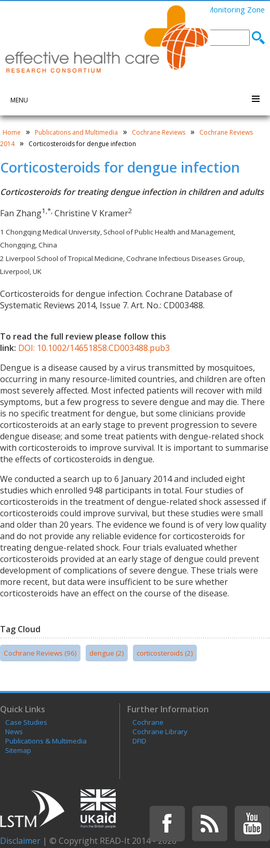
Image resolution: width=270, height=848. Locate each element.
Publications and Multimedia (76, 132)
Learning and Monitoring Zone (212, 9)
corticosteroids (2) (165, 653)
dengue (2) (106, 653)
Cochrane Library (159, 731)
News (14, 731)
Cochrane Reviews (158, 132)
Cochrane (148, 722)
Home (12, 132)
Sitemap (18, 750)
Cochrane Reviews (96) (40, 653)
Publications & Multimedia (46, 741)
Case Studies (26, 722)
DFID (139, 741)
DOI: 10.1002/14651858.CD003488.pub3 (94, 348)
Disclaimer (20, 840)
